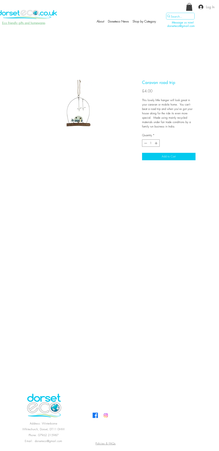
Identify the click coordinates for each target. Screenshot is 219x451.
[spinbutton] (151, 143)
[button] (189, 7)
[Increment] (156, 143)
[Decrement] (145, 143)
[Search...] (178, 16)
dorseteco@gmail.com (181, 26)
